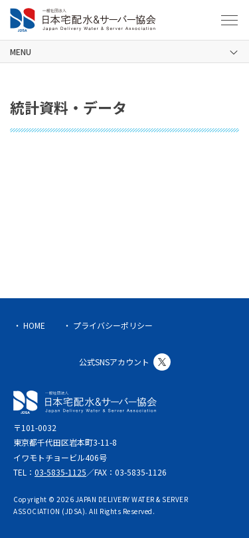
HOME (34, 325)
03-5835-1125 (60, 472)
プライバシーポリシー (113, 325)
